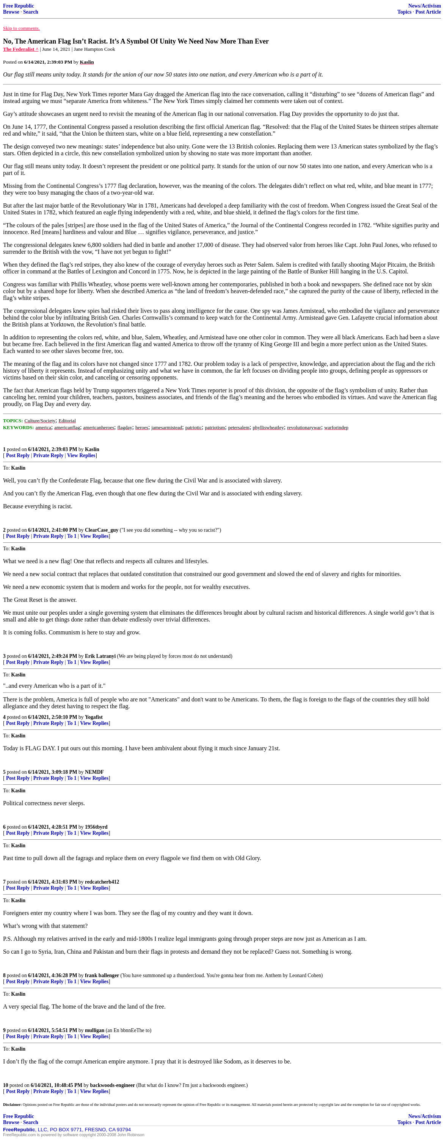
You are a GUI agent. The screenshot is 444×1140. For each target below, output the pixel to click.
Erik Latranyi (100, 656)
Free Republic (18, 6)
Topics (404, 12)
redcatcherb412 (102, 882)
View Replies (81, 455)
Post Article (428, 12)
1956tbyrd (96, 827)
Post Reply (18, 455)
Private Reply (48, 455)
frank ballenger (102, 975)
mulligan (94, 1030)
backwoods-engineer (112, 1085)
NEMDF (94, 772)
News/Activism (424, 6)
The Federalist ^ (21, 49)
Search (30, 12)
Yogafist (94, 717)
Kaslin (92, 449)
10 (5, 1085)
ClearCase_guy (101, 530)
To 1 (72, 536)
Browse (11, 12)
